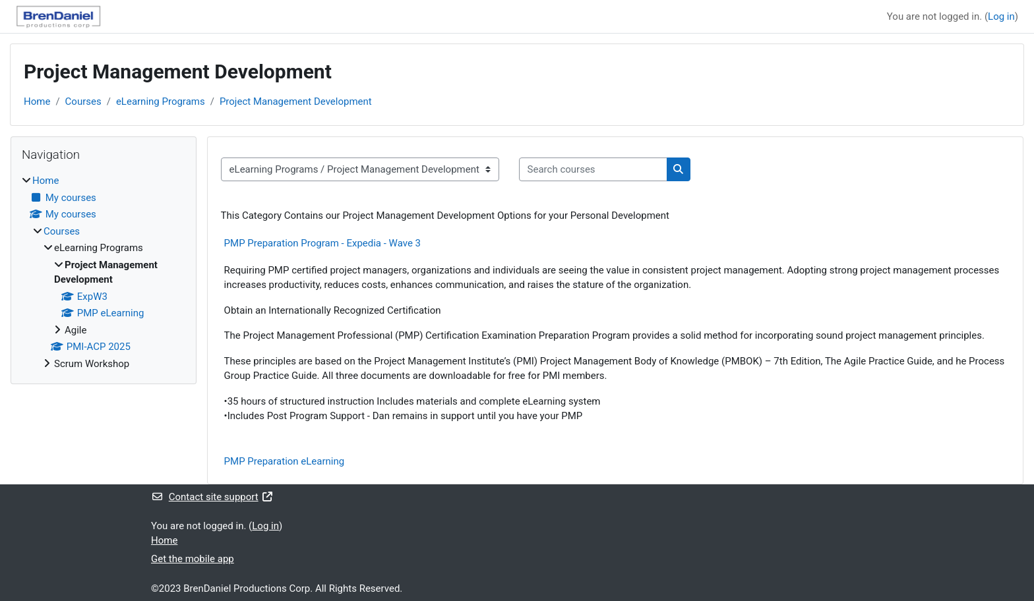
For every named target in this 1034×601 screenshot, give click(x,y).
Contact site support (212, 497)
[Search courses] (593, 169)
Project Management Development (296, 101)
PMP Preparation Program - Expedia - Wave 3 (322, 243)
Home (37, 101)
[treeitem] (103, 272)
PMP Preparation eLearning (284, 461)
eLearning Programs (160, 101)
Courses (83, 101)
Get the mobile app (192, 559)
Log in (1001, 16)
